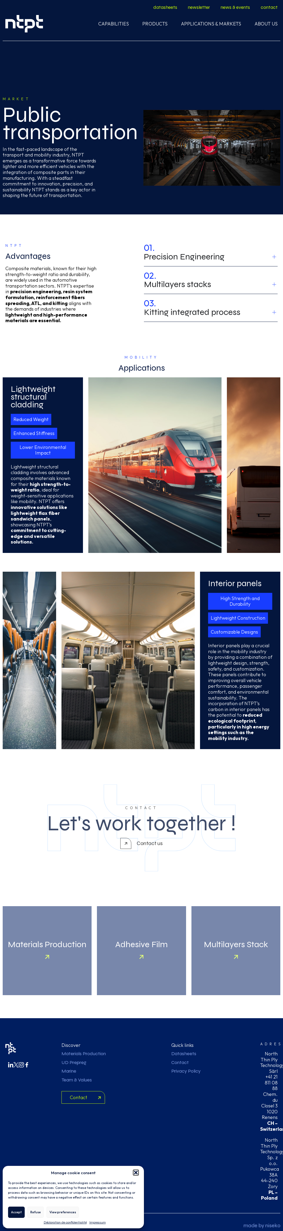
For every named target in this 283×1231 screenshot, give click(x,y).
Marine (68, 1071)
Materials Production (83, 1054)
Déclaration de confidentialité (65, 1222)
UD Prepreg (73, 1062)
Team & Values (76, 1080)
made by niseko (262, 1225)
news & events (235, 7)
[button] (136, 1172)
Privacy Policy (186, 1071)
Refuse (35, 1212)
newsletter (199, 7)
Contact (180, 1062)
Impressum (97, 1222)
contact (269, 7)
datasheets (165, 7)
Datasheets (183, 1054)
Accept (16, 1212)
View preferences (62, 1212)
